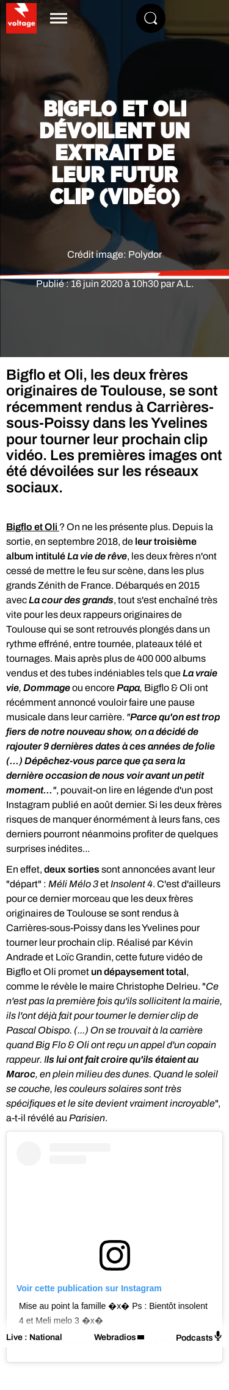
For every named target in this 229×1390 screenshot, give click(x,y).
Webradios (115, 1337)
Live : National (34, 1337)
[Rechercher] (150, 18)
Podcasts (199, 1336)
